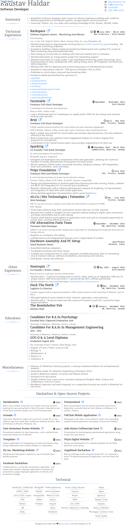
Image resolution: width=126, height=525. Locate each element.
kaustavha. (65, 523)
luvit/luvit (36, 86)
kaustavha (113, 7)
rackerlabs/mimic (39, 94)
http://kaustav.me (116, 1)
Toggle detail (6, 1)
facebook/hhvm (38, 80)
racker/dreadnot (39, 91)
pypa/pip (35, 77)
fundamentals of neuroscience (84, 281)
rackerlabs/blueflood (41, 97)
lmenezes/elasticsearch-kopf (45, 89)
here (94, 193)
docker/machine (39, 83)
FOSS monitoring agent (97, 44)
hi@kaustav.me (115, 4)
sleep (50, 281)
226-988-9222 (116, 10)
